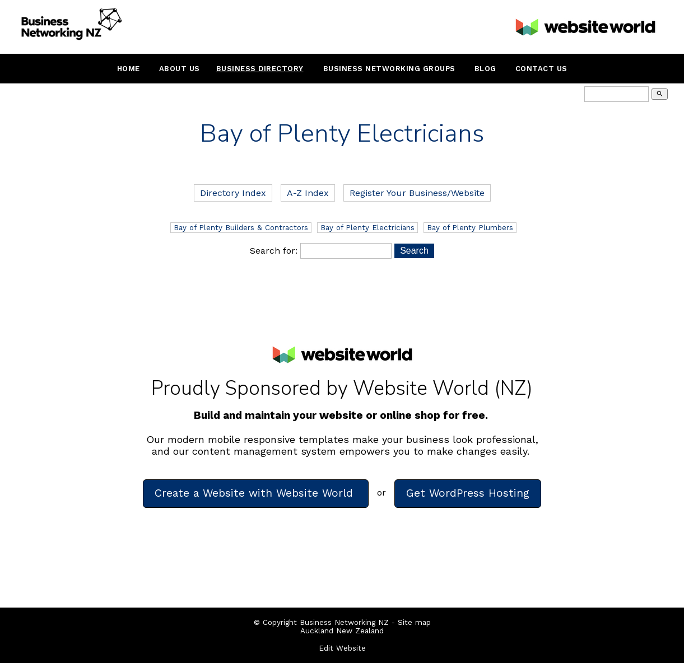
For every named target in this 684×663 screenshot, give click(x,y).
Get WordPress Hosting (467, 493)
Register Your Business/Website (417, 193)
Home (128, 68)
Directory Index (233, 193)
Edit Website (342, 648)
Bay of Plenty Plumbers (470, 227)
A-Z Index (308, 193)
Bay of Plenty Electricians (367, 227)
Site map (414, 622)
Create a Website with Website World (256, 493)
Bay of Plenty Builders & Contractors (241, 227)
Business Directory (260, 68)
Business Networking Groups (389, 68)
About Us (179, 68)
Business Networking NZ (344, 622)
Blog (485, 68)
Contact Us (541, 68)
